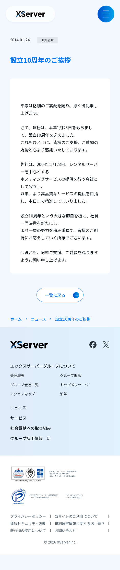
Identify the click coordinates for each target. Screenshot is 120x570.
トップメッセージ (74, 385)
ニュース (38, 319)
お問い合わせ (65, 546)
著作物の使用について (28, 546)
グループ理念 (70, 376)
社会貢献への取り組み (30, 429)
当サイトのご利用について (76, 531)
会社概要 (17, 376)
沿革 (63, 394)
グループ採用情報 (30, 439)
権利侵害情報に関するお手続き (80, 538)
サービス (18, 419)
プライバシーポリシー (28, 531)
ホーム (16, 319)
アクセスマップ (22, 394)
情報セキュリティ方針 (28, 538)
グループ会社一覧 (24, 385)
